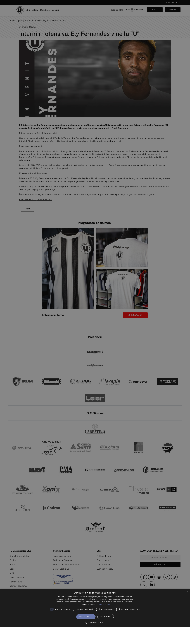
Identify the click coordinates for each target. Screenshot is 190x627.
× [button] (187, 592)
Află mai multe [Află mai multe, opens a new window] (104, 604)
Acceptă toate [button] (85, 616)
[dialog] (95, 608)
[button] (95, 622)
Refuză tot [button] (106, 616)
